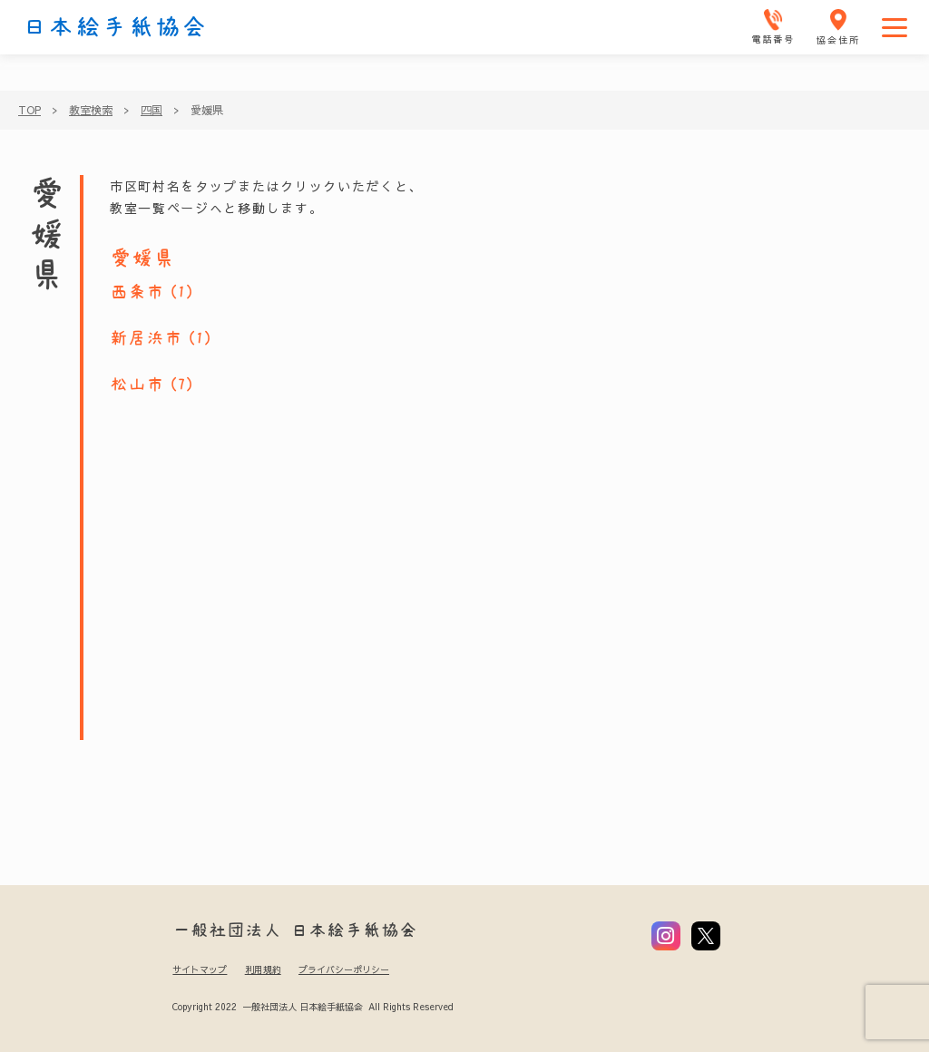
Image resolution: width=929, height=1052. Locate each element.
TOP (29, 109)
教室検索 (90, 109)
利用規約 (263, 969)
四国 (151, 109)
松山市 (137, 384)
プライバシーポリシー (343, 969)
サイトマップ (199, 969)
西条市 (137, 292)
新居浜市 (146, 338)
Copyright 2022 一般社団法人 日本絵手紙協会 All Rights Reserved (312, 1006)
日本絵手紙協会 (115, 27)
